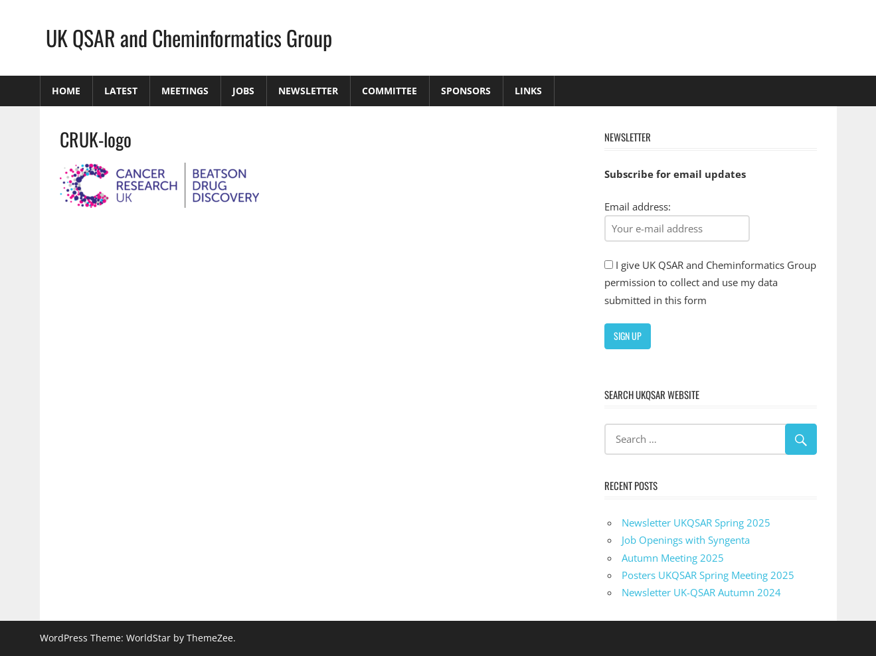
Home (66, 90)
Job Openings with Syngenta (686, 539)
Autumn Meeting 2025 (673, 557)
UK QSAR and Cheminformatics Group (189, 37)
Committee (389, 90)
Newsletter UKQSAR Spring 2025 (696, 522)
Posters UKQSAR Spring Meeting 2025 (708, 575)
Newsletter (308, 90)
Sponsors (466, 90)
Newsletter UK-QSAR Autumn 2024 (701, 592)
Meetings (185, 90)
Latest (120, 90)
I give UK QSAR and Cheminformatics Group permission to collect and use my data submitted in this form (710, 282)
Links (528, 90)
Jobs (243, 90)
